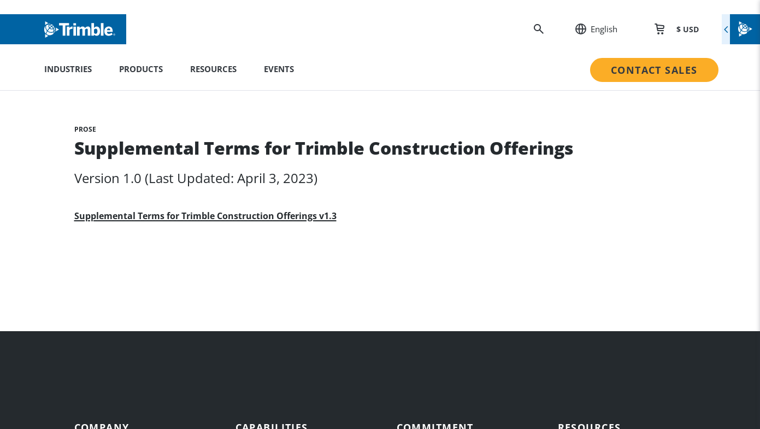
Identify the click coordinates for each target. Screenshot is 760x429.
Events (279, 68)
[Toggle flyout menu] (741, 29)
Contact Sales (654, 70)
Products (141, 68)
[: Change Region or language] (590, 29)
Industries (68, 68)
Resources (213, 68)
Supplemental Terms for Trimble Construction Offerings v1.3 (205, 216)
